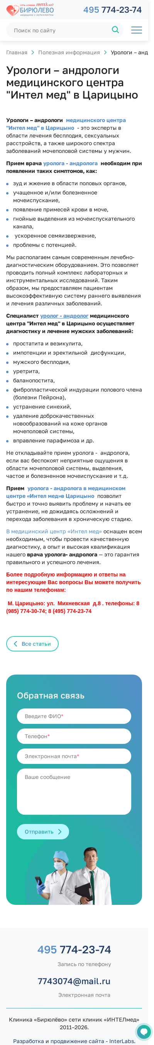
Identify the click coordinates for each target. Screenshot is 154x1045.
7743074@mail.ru (74, 981)
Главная (16, 52)
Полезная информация (69, 52)
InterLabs (121, 1041)
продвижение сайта (77, 1041)
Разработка (28, 1041)
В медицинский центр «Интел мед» (54, 531)
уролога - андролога (70, 163)
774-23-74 (112, 9)
